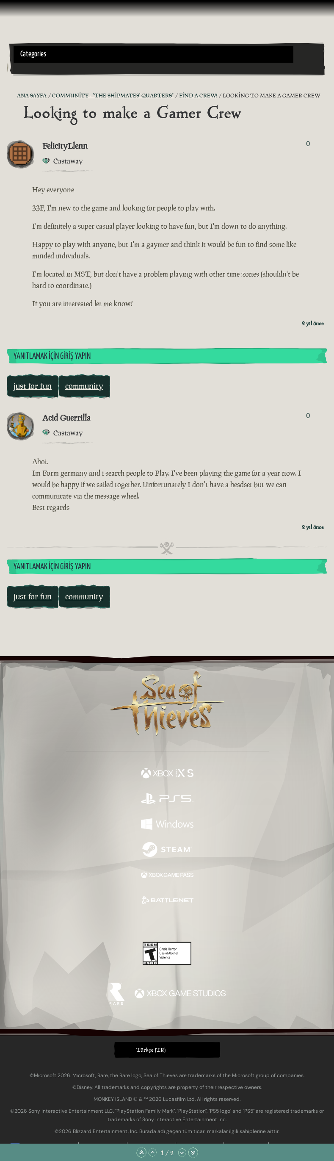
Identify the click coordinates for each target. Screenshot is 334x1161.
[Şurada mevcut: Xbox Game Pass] (167, 876)
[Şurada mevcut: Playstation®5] (167, 799)
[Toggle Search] (25, 68)
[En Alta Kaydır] (193, 1152)
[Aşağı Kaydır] (182, 1152)
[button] (153, 54)
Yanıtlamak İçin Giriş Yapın (52, 356)
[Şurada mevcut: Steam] (167, 850)
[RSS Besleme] (12, 95)
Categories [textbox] (33, 54)
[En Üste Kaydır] (141, 1152)
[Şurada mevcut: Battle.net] (167, 901)
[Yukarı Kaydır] (152, 1152)
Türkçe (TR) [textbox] (151, 1049)
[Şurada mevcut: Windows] (167, 825)
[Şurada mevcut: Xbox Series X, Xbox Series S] (167, 774)
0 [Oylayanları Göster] (308, 143)
